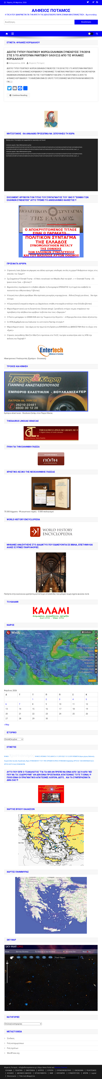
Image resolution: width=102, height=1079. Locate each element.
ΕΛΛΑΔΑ (8, 1070)
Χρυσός (15, 761)
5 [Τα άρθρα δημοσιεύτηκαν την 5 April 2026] (86, 699)
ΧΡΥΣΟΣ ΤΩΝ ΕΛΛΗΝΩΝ (82, 761)
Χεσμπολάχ (69, 761)
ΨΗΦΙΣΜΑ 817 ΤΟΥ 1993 (38, 761)
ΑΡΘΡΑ (85, 1073)
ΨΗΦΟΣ (37, 756)
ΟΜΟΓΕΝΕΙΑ (30, 1070)
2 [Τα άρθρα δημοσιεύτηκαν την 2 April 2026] (46, 699)
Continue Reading (18, 95)
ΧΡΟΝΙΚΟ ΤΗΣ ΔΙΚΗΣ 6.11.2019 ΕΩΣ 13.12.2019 (56, 756)
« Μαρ (6, 725)
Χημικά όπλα (8, 761)
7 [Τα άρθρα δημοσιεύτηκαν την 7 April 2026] (19, 704)
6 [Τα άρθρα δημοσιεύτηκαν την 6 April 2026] (6, 704)
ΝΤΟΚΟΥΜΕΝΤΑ (40, 1073)
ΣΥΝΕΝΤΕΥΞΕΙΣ (74, 1073)
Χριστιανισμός (22, 755)
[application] (51, 165)
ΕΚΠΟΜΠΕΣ (61, 1073)
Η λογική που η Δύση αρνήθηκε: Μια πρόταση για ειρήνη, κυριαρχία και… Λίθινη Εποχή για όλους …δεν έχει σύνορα (52, 297)
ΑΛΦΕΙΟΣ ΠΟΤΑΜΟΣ (51, 10)
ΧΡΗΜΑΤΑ (50, 761)
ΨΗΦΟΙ (6, 756)
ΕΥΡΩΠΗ (50, 1070)
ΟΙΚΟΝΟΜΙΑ (79, 1070)
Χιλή (14, 764)
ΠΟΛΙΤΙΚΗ (18, 1070)
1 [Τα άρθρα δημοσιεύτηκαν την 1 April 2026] (32, 699)
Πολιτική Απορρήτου (27, 1076)
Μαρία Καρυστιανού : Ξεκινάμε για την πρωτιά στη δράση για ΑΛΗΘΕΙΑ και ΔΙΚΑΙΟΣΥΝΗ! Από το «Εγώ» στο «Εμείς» (52, 328)
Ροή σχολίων (12, 1048)
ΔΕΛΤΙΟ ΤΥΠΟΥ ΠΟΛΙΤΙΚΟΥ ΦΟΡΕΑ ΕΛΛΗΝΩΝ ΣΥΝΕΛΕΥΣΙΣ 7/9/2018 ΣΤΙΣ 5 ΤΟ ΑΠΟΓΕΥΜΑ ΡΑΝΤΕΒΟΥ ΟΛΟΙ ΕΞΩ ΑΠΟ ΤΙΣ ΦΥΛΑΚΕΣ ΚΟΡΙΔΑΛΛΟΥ (48, 55)
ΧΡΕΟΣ (56, 761)
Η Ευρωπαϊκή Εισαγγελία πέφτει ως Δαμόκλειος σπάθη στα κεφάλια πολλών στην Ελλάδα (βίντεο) (49, 304)
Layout (93, 1073)
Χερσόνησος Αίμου (24, 761)
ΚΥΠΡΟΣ (41, 1070)
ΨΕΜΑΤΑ (76, 756)
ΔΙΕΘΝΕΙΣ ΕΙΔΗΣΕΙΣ (24, 1073)
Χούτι (92, 761)
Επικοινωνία (11, 1076)
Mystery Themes (61, 1067)
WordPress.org (13, 1053)
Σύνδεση (10, 1038)
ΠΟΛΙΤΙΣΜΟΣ (91, 1070)
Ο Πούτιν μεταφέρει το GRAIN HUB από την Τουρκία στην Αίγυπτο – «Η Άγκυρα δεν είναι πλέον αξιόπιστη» (52, 317)
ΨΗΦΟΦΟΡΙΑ (21, 764)
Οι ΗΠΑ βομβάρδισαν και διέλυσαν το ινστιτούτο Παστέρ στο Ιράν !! (35, 322)
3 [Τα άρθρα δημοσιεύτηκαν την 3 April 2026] (59, 699)
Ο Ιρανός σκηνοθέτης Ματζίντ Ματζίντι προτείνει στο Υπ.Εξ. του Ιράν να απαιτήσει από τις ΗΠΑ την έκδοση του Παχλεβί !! (49, 337)
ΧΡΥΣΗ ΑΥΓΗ (8, 764)
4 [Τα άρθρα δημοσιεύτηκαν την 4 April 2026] (73, 699)
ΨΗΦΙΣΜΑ (62, 761)
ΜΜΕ (51, 1073)
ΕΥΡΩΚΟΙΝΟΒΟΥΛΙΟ (64, 1070)
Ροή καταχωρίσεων (15, 1043)
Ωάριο (81, 756)
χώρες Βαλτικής (88, 756)
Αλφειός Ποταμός (37, 63)
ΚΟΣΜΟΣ (10, 1073)
